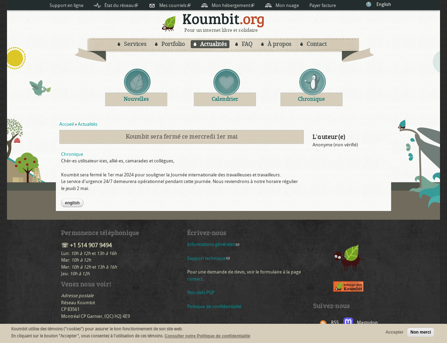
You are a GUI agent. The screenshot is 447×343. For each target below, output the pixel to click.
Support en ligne (66, 5)
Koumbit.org (224, 20)
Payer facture (322, 5)
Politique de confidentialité (214, 306)
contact (194, 279)
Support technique (208, 258)
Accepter (394, 332)
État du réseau (121, 5)
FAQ (247, 44)
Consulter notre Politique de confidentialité (207, 336)
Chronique (72, 154)
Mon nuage (287, 5)
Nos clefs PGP (200, 292)
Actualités (213, 44)
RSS (335, 322)
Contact (317, 44)
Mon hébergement (233, 5)
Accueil (66, 124)
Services (135, 44)
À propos (279, 44)
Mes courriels (175, 5)
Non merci (420, 332)
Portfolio (173, 44)
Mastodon (367, 322)
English (383, 4)
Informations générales (213, 244)
